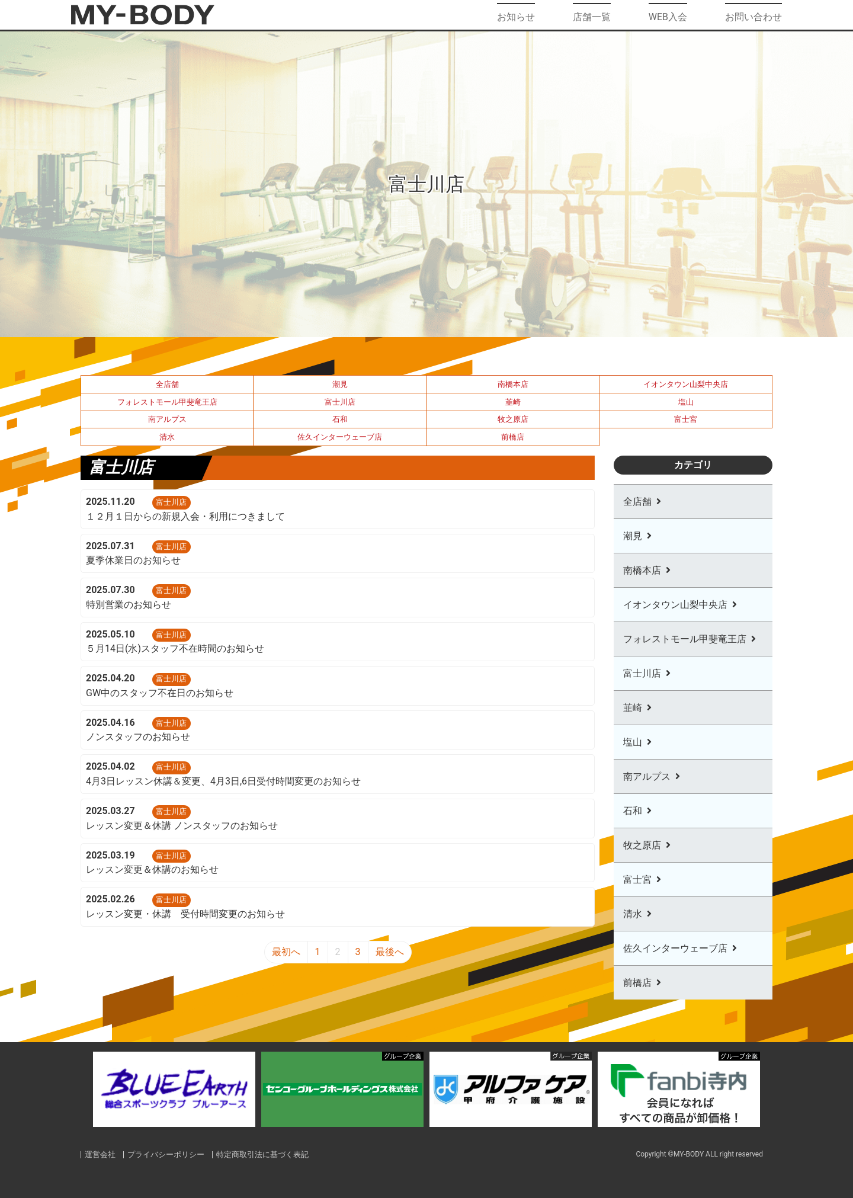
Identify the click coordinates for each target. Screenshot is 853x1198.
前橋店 (512, 437)
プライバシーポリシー (166, 1154)
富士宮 (685, 419)
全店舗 (167, 384)
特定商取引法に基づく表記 (263, 1154)
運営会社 (100, 1154)
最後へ (390, 951)
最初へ (286, 951)
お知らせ (516, 14)
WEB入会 (668, 14)
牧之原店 (513, 419)
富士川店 (340, 402)
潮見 (340, 384)
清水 (167, 437)
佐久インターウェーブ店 (339, 437)
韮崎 (513, 402)
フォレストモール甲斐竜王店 (167, 402)
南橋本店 (513, 384)
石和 (340, 419)
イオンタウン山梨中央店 (685, 384)
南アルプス (167, 419)
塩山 (686, 402)
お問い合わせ (753, 14)
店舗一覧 (592, 14)
